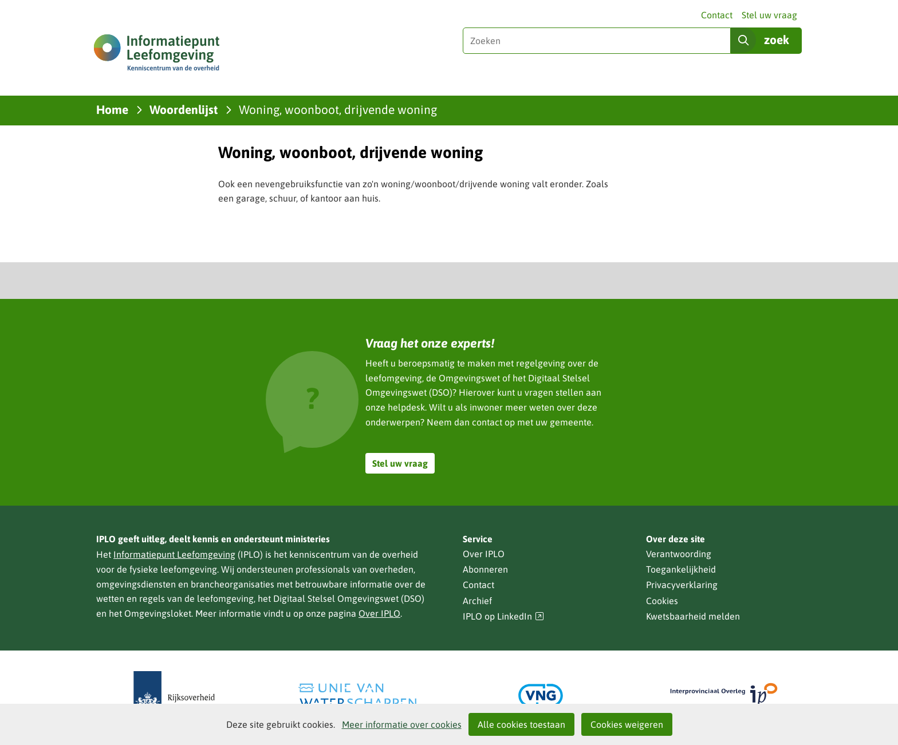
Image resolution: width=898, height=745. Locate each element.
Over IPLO (379, 613)
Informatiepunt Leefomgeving (174, 554)
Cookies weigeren (626, 724)
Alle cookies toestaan (521, 724)
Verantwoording (678, 554)
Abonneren (485, 569)
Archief (477, 601)
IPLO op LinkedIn (503, 616)
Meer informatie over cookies (402, 724)
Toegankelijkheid (681, 569)
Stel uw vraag (769, 15)
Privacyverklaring (682, 585)
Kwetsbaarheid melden (693, 616)
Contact (716, 15)
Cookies (662, 601)
